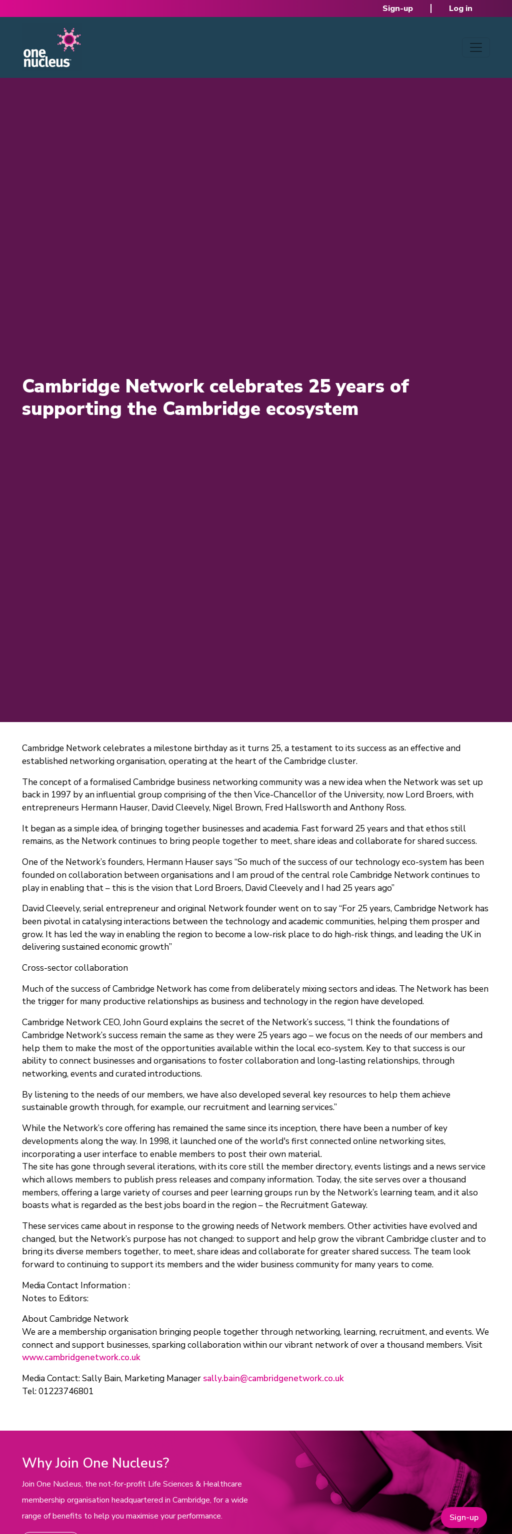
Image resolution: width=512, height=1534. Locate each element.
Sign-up (397, 8)
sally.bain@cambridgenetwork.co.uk (273, 1378)
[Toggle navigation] (476, 47)
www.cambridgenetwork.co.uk (81, 1357)
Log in (460, 8)
